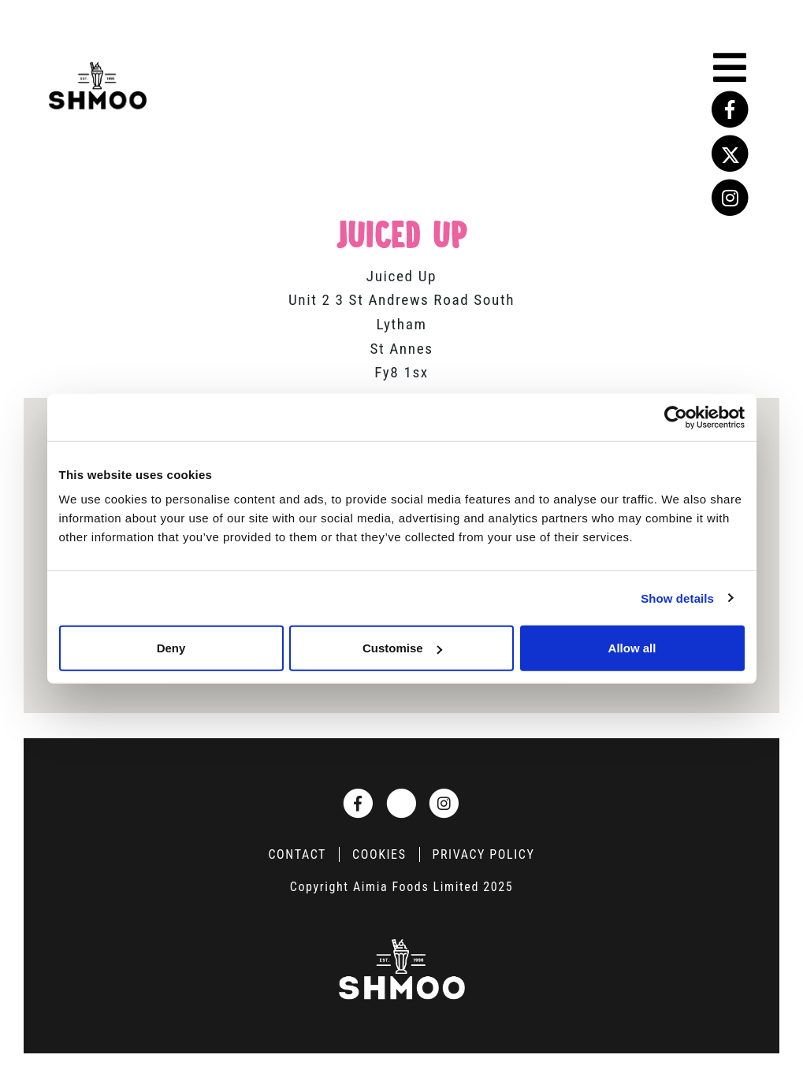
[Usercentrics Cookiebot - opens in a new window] (676, 417)
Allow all (632, 648)
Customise (402, 648)
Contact (297, 854)
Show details (677, 597)
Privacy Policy (484, 854)
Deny (171, 648)
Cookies (379, 854)
